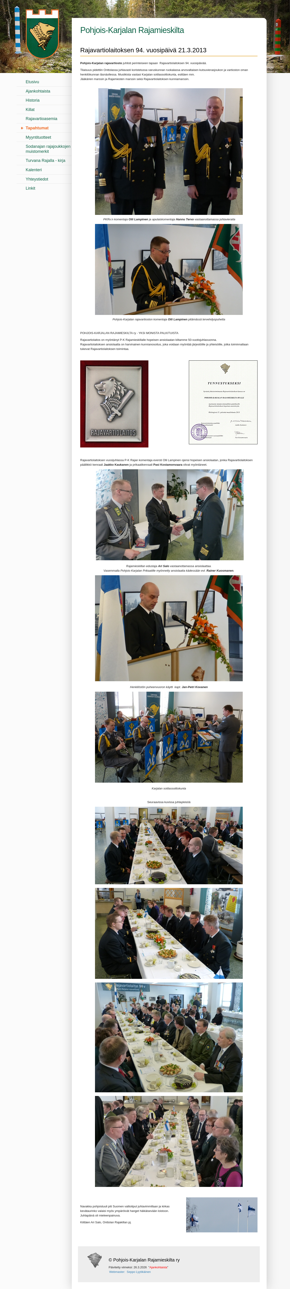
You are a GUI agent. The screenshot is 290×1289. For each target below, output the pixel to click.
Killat (30, 109)
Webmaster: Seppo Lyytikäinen (130, 1272)
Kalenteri (34, 170)
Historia (33, 100)
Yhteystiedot (37, 179)
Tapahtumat (37, 128)
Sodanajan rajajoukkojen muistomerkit (48, 149)
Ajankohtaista (38, 91)
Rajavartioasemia (41, 118)
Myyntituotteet (38, 137)
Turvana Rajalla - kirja (45, 160)
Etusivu (32, 82)
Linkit (30, 188)
